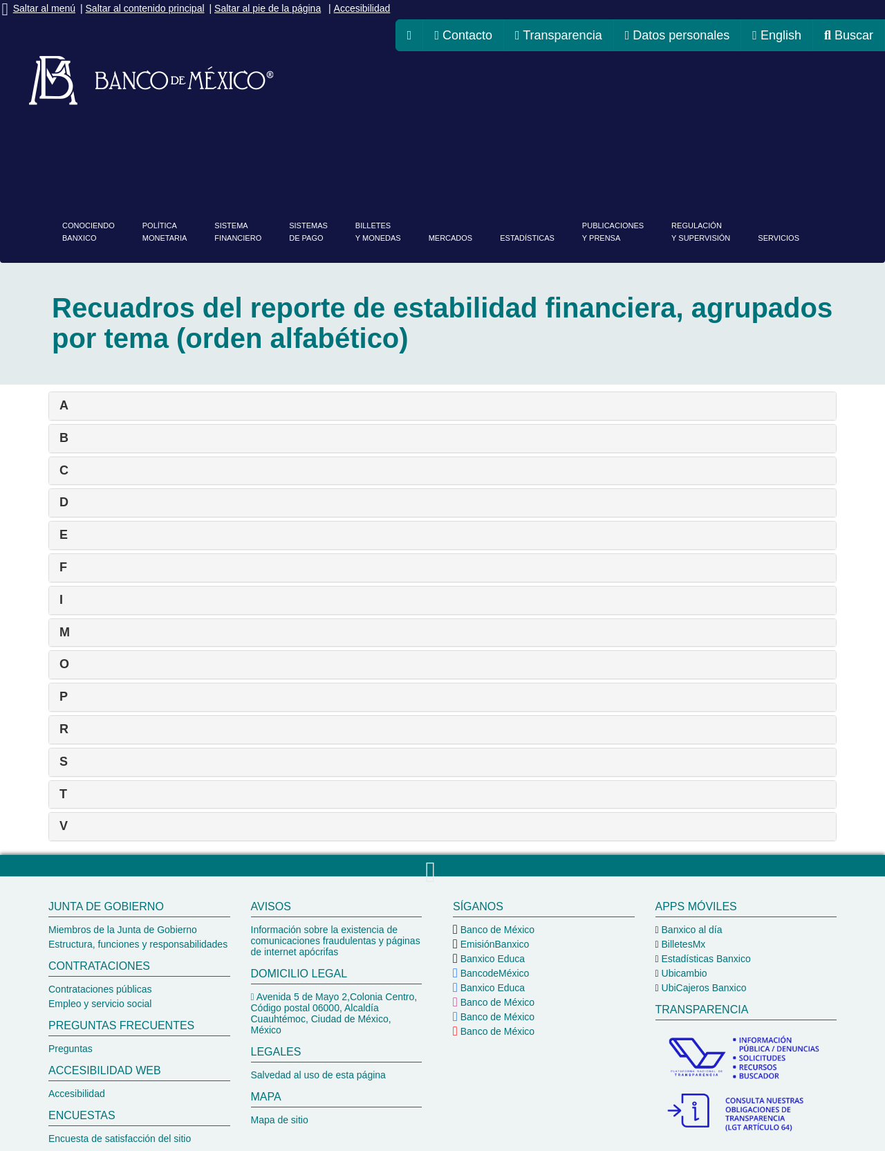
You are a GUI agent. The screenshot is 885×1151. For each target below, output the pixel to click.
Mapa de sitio (279, 1119)
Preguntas (70, 1048)
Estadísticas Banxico (705, 958)
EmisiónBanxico (494, 944)
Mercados (451, 238)
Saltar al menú (44, 8)
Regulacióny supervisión (700, 231)
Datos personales (677, 35)
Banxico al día (691, 929)
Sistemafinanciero (237, 231)
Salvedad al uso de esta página (318, 1074)
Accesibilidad (362, 8)
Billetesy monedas (378, 231)
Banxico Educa (491, 958)
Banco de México (496, 929)
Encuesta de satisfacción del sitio (119, 1138)
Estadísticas (527, 238)
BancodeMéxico (494, 973)
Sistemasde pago (308, 231)
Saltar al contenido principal (145, 8)
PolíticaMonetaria (164, 231)
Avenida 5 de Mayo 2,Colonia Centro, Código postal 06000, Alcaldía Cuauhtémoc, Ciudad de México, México (334, 1013)
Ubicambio (683, 973)
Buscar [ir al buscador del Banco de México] (848, 35)
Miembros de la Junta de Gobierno (122, 929)
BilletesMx (682, 944)
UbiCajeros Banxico (703, 987)
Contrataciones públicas (99, 989)
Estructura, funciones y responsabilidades (137, 944)
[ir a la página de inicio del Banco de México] (409, 35)
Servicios (778, 238)
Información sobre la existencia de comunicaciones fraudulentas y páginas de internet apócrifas (335, 940)
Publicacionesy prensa (613, 231)
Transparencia (558, 35)
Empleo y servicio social (99, 1003)
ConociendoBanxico (88, 231)
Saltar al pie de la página (267, 8)
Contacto (463, 35)
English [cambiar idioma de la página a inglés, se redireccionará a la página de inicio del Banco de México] (776, 35)
